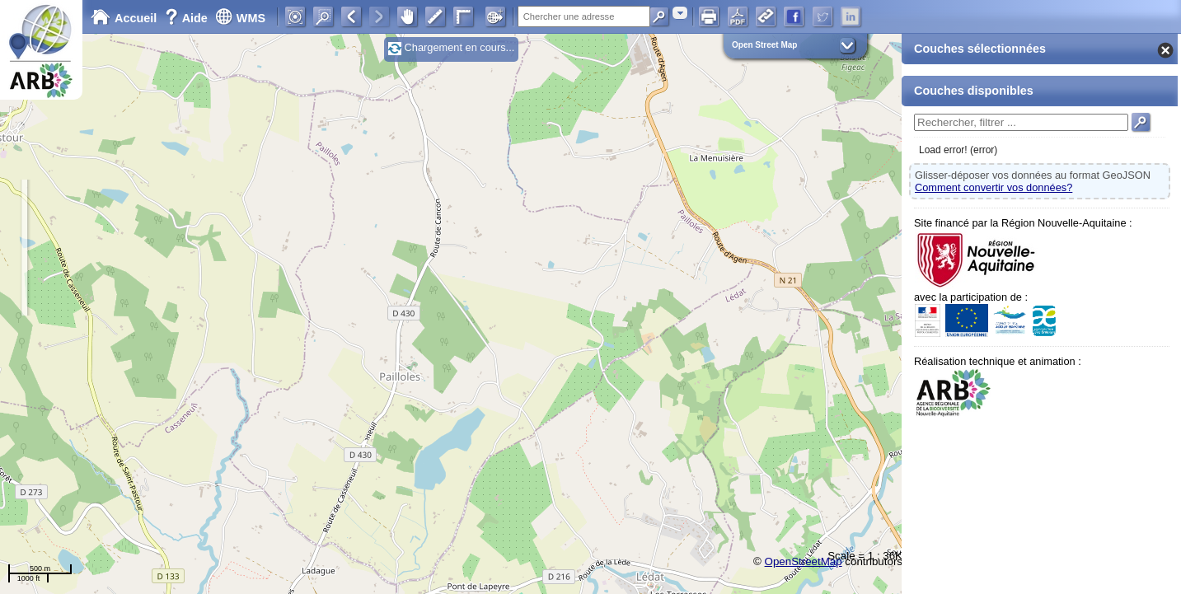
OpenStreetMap (803, 561)
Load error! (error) (958, 150)
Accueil (124, 18)
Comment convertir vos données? (993, 187)
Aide (188, 18)
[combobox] (680, 13)
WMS (240, 18)
